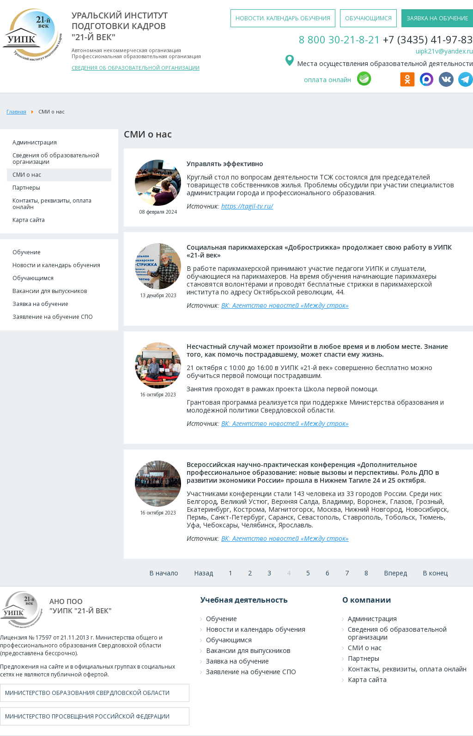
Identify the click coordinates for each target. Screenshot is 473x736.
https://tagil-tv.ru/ (247, 206)
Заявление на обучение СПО (52, 317)
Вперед (395, 572)
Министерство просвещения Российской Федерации (87, 716)
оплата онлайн (327, 80)
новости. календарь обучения (283, 18)
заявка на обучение (437, 18)
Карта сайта (28, 220)
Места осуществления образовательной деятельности (378, 63)
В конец (435, 572)
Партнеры (26, 187)
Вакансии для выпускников (49, 291)
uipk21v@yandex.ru (444, 51)
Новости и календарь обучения (56, 265)
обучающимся (368, 18)
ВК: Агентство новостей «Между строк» (285, 305)
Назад (203, 572)
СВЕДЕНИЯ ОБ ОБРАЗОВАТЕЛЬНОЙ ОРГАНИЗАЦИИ (136, 67)
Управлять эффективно (225, 163)
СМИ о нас (26, 175)
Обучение (26, 252)
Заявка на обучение (40, 304)
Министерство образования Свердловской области (87, 693)
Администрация (34, 142)
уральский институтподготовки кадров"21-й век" (120, 26)
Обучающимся (33, 278)
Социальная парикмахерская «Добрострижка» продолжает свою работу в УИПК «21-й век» (319, 251)
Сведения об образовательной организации (55, 158)
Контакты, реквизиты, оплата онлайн (51, 204)
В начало (163, 572)
